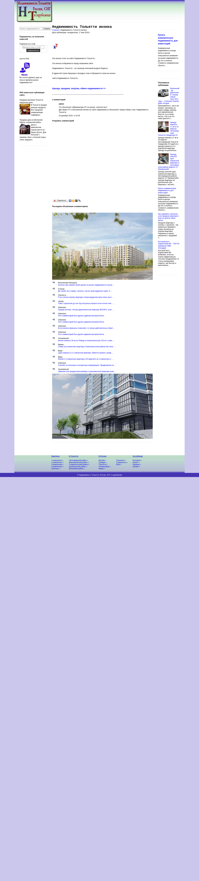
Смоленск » (121, 460)
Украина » (137, 464)
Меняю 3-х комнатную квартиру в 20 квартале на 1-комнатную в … (85, 359)
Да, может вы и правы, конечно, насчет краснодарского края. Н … (85, 291)
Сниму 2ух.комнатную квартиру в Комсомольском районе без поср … (86, 347)
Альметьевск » (105, 466)
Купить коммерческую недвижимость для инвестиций (167, 190)
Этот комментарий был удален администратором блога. (81, 316)
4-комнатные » (57, 466)
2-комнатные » (57, 462)
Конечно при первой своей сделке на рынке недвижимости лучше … (86, 285)
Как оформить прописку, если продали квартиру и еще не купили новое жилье (168, 217)
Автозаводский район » (78, 460)
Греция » (136, 466)
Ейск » (119, 464)
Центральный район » (78, 466)
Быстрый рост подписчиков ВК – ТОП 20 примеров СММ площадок (168, 245)
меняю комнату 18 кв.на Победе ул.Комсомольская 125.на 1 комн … (86, 341)
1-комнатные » (57, 460)
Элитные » (55, 469)
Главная (55, 30)
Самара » (103, 462)
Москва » (102, 460)
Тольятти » (103, 464)
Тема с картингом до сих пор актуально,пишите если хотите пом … (85, 303)
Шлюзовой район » (76, 469)
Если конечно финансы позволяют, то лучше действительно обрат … (86, 328)
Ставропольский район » (79, 464)
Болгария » (137, 460)
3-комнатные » (57, 464)
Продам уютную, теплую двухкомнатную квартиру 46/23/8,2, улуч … (86, 310)
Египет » (136, 462)
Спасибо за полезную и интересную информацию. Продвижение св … (87, 365)
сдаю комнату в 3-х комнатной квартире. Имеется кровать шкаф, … (86, 353)
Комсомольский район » (79, 462)
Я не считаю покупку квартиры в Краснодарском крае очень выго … (86, 297)
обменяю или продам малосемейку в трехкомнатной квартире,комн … (87, 371)
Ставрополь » (122, 462)
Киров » (102, 469)
